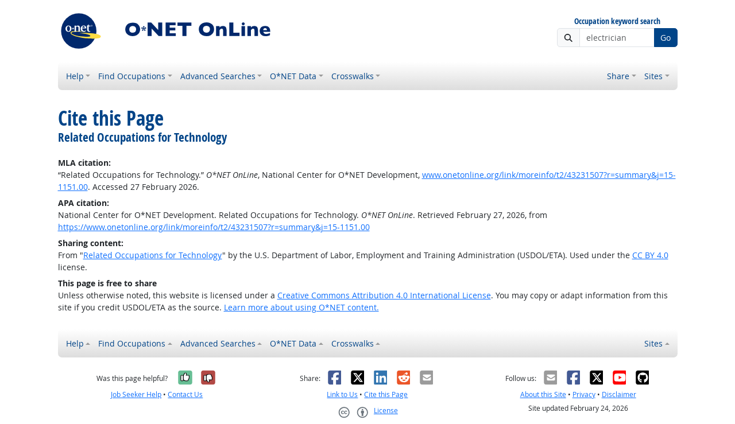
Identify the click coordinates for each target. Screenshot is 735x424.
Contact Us (185, 394)
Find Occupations (131, 76)
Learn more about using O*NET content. (301, 307)
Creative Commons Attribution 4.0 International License (384, 295)
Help (75, 76)
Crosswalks (352, 76)
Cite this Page (386, 394)
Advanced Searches (218, 76)
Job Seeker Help (136, 394)
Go (665, 37)
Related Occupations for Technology (152, 255)
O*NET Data (293, 76)
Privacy (583, 394)
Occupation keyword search (617, 21)
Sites (653, 76)
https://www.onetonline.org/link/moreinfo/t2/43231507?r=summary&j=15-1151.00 (214, 226)
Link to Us (342, 394)
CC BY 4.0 (650, 255)
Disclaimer (619, 394)
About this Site (543, 394)
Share (618, 76)
